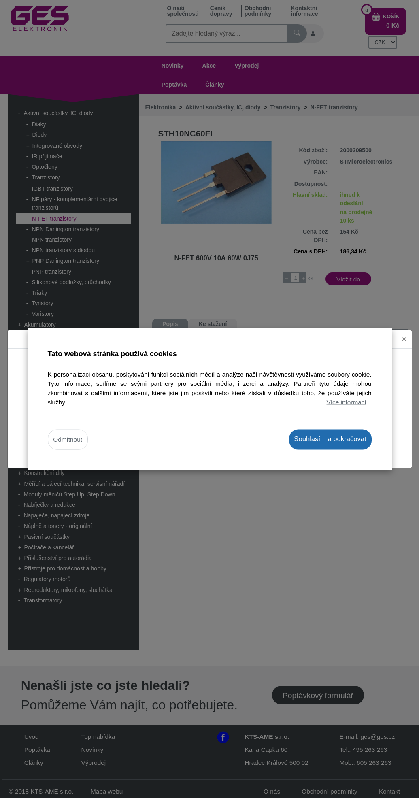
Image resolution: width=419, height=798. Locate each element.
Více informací (346, 402)
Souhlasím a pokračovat (330, 439)
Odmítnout (67, 439)
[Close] (404, 332)
